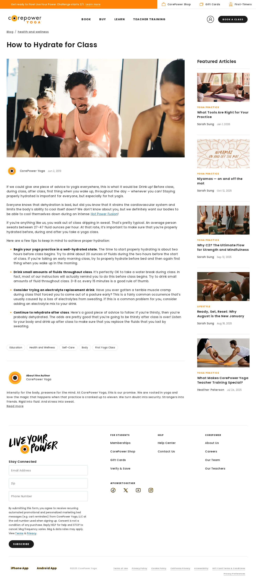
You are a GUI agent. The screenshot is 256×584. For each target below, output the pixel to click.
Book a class (232, 19)
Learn (119, 19)
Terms (19, 533)
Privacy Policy (139, 568)
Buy (102, 19)
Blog (10, 32)
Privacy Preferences (234, 573)
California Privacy (180, 568)
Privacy (31, 533)
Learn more (93, 4)
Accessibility (201, 568)
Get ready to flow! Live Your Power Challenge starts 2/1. (47, 4)
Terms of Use (120, 568)
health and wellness (33, 32)
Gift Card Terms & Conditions (228, 568)
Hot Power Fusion (104, 214)
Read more (15, 406)
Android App (47, 568)
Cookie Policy (158, 568)
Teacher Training (149, 19)
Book (86, 19)
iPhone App (19, 568)
